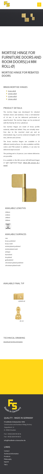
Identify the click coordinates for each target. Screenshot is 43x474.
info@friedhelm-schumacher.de (15, 440)
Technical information (11, 454)
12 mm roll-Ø (12, 96)
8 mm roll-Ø (12, 91)
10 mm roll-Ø (12, 94)
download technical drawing (13, 342)
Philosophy (8, 459)
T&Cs (6, 464)
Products (7, 456)
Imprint (6, 462)
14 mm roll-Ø (12, 99)
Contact (6, 451)
